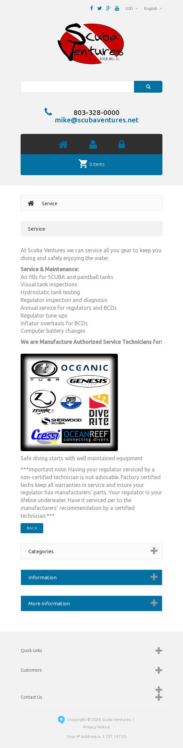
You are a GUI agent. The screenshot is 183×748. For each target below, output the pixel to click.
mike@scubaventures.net (96, 120)
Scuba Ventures (116, 719)
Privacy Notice (96, 727)
